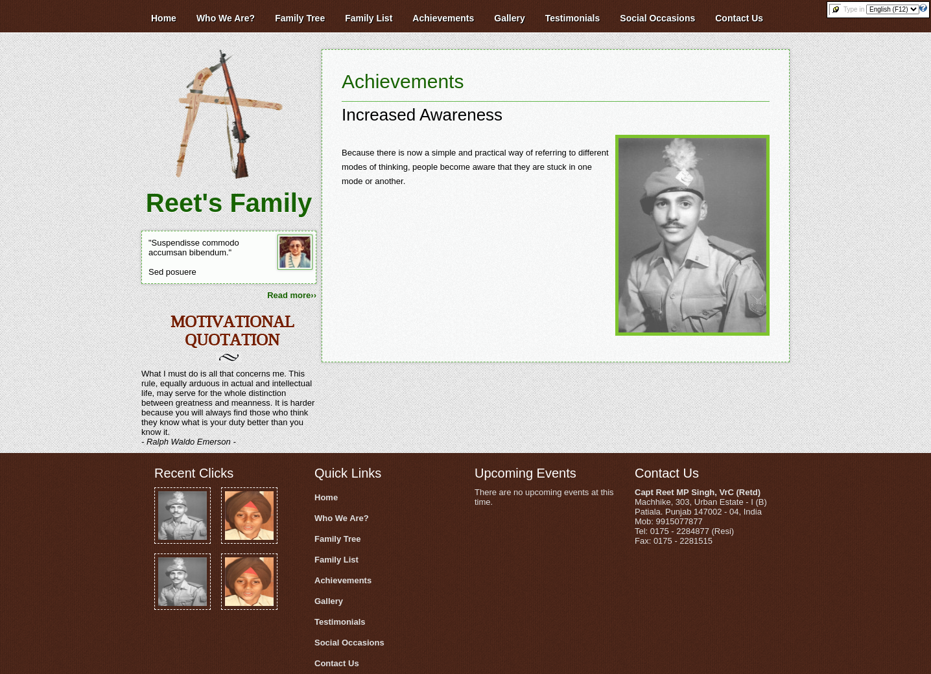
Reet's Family (229, 203)
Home (326, 497)
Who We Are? (341, 518)
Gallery (328, 601)
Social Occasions (349, 642)
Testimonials (340, 622)
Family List (336, 559)
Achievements (403, 81)
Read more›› (291, 295)
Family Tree (337, 539)
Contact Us (336, 663)
